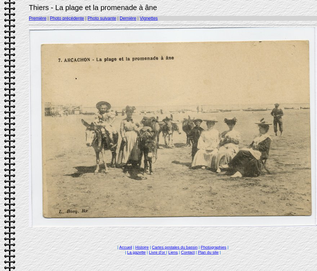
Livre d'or (157, 252)
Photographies (213, 247)
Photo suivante (102, 18)
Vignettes (149, 18)
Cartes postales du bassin (175, 247)
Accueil (125, 247)
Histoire (142, 247)
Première (37, 18)
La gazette (136, 252)
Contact (188, 252)
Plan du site (208, 252)
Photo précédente (67, 18)
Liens (173, 252)
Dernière (128, 18)
